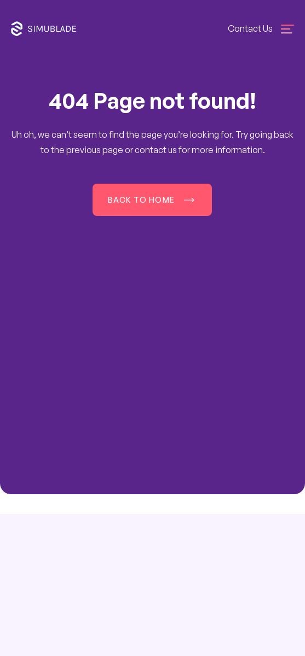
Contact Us (250, 28)
